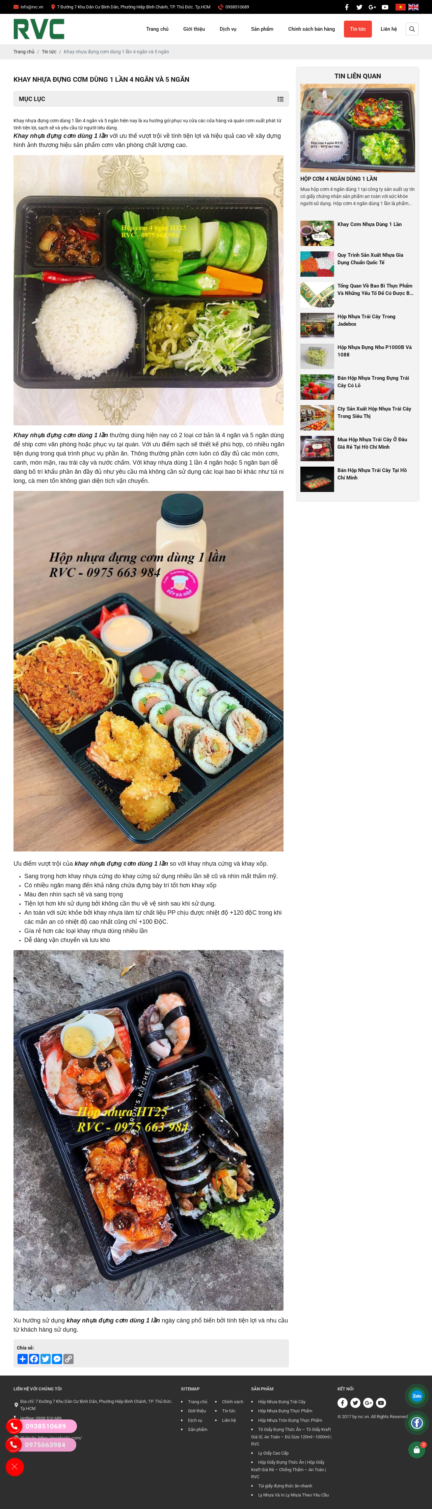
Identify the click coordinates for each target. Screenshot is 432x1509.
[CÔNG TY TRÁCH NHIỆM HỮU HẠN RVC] (28, 6)
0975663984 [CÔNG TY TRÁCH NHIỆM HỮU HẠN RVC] (33, 1445)
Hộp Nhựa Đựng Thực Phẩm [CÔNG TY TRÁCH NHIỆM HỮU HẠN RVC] (285, 1410)
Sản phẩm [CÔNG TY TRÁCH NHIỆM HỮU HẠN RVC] (262, 29)
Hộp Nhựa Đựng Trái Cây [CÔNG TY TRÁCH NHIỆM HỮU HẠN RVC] (281, 1401)
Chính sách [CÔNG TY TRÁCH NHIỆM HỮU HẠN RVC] (232, 1401)
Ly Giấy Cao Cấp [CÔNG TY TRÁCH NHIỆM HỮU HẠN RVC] (273, 1453)
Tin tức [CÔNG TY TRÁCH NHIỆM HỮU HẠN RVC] (358, 29)
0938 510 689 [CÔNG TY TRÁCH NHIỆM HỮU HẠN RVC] (48, 1418)
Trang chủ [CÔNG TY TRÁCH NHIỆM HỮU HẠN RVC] (157, 29)
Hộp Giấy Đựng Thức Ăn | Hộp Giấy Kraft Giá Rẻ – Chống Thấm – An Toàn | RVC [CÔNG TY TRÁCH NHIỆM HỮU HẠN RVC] (288, 1469)
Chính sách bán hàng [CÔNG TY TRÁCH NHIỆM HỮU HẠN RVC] (311, 29)
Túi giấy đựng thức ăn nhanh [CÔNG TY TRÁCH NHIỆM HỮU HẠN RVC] (285, 1485)
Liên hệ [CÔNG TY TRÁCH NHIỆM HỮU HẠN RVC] (389, 29)
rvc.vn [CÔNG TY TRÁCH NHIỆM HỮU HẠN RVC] (363, 1416)
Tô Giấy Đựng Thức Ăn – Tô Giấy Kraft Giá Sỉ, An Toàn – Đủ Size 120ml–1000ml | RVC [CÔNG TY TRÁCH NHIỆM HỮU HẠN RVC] (291, 1436)
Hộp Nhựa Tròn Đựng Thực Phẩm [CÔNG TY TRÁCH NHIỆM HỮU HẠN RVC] (290, 1420)
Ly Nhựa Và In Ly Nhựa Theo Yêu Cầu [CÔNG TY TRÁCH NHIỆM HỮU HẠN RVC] (293, 1495)
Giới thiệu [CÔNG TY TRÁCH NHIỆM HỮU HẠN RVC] (194, 29)
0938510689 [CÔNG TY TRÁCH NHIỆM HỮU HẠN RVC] (36, 1426)
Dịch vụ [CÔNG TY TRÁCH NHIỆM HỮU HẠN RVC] (228, 29)
